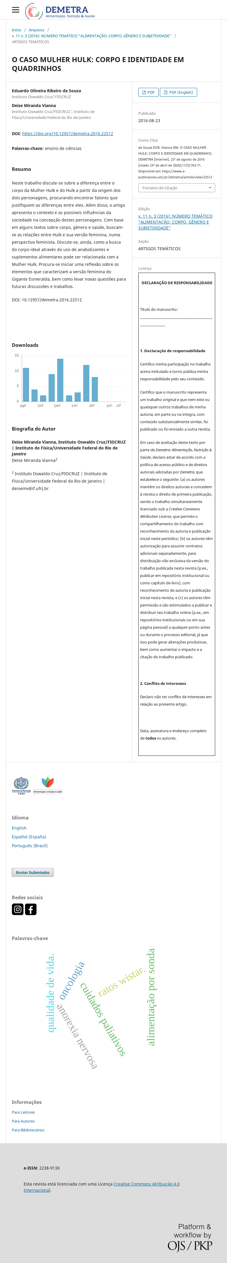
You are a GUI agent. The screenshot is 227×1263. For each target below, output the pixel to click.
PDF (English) (180, 92)
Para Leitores (23, 1112)
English (19, 828)
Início (16, 30)
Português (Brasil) (30, 845)
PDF (151, 92)
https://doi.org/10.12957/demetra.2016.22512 (67, 133)
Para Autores (23, 1121)
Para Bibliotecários (28, 1130)
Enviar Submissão (32, 872)
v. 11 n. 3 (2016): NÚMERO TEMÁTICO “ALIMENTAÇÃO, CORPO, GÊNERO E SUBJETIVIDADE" (91, 35)
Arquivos (36, 30)
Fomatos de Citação (159, 187)
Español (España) (29, 837)
